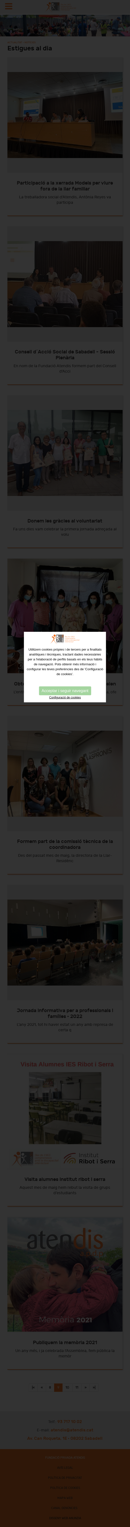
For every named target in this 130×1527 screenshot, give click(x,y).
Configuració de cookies (65, 645)
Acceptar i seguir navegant (65, 638)
